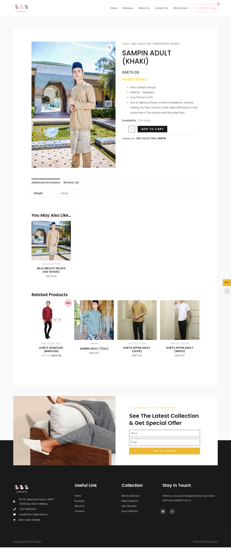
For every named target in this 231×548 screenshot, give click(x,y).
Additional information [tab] (46, 182)
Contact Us (161, 8)
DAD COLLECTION (141, 43)
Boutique (128, 8)
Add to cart (152, 129)
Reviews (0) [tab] (71, 182)
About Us (144, 8)
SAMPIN (161, 138)
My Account (180, 8)
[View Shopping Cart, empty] (206, 8)
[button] (110, 47)
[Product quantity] (132, 129)
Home (113, 8)
